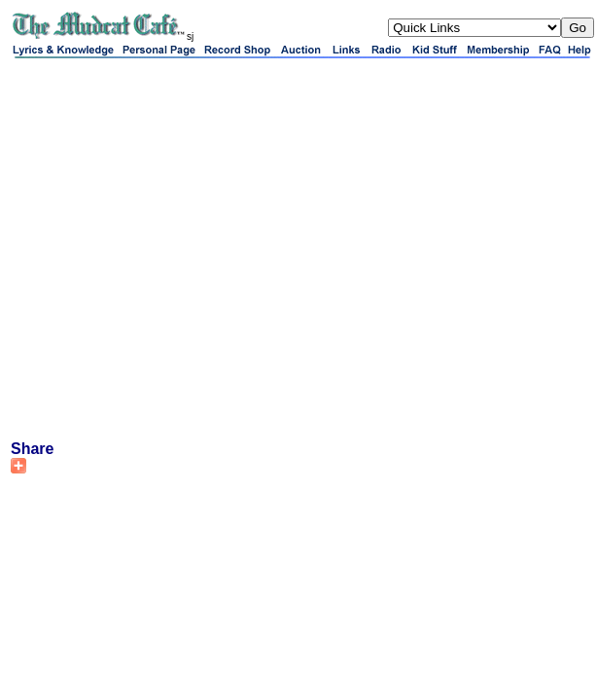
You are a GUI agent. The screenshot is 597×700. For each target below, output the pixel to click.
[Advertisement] (182, 248)
